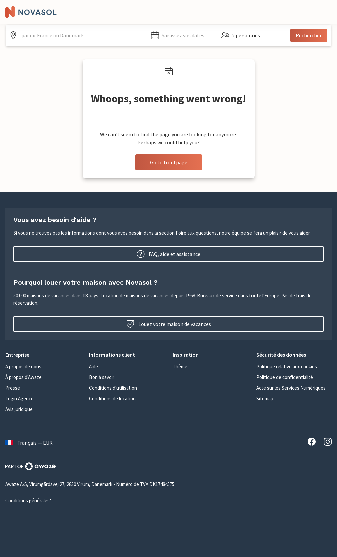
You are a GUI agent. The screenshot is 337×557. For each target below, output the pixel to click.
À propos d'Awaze (23, 377)
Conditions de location (112, 398)
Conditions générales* (28, 500)
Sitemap (264, 398)
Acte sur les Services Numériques (291, 388)
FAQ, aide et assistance (168, 254)
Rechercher (309, 35)
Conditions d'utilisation (113, 388)
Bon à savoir (101, 377)
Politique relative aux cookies (286, 366)
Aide (93, 366)
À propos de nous (23, 366)
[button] (182, 35)
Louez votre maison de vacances (168, 324)
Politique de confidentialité (284, 377)
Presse (12, 388)
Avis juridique (19, 409)
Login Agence (19, 398)
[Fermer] (325, 12)
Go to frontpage (168, 162)
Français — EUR (29, 443)
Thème (180, 366)
